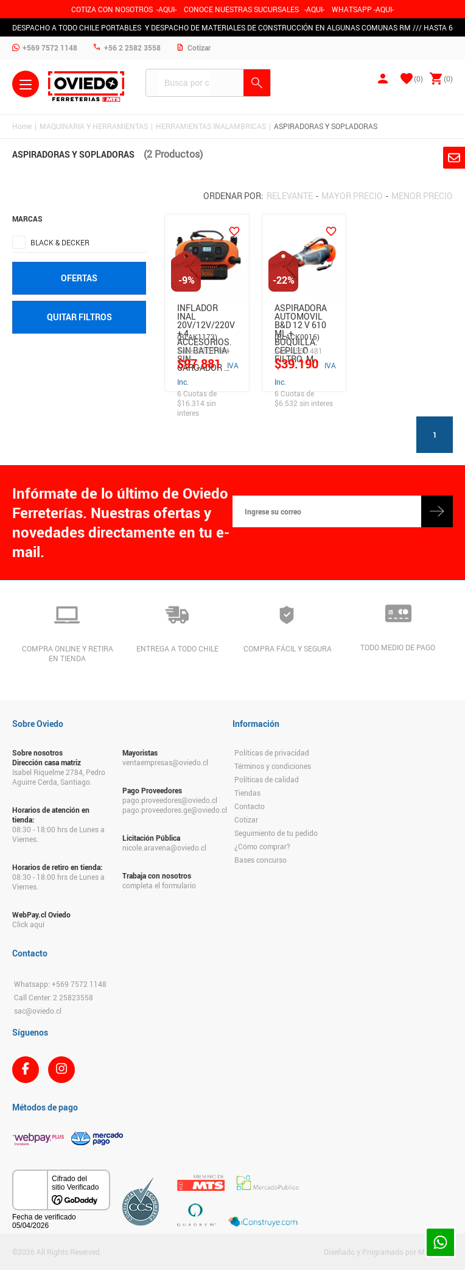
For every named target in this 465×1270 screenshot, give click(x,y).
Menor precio (422, 196)
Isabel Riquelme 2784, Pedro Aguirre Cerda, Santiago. (58, 777)
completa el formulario (159, 885)
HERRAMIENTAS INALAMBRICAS (211, 126)
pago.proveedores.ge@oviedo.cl (171, 810)
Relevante (290, 196)
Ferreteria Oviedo (86, 86)
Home (22, 126)
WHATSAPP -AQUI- (363, 9)
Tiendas (247, 793)
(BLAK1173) (197, 337)
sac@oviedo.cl (37, 1011)
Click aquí (28, 924)
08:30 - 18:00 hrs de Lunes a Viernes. (58, 834)
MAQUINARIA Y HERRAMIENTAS (94, 126)
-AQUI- (166, 9)
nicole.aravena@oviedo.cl (164, 847)
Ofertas (79, 278)
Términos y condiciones (272, 766)
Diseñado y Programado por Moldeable (388, 1252)
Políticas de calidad (266, 779)
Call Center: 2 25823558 (53, 997)
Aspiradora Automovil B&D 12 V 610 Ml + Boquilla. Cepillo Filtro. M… (300, 315)
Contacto (249, 806)
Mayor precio (352, 196)
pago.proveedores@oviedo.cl (169, 800)
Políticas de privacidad (271, 752)
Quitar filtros (79, 317)
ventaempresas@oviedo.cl (165, 762)
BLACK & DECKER (59, 242)
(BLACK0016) (297, 337)
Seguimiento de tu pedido (276, 833)
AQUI (314, 9)
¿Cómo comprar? (262, 846)
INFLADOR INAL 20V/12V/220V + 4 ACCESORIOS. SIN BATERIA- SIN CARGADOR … (206, 315)
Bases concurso (260, 860)
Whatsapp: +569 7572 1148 (60, 984)
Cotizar (246, 819)
